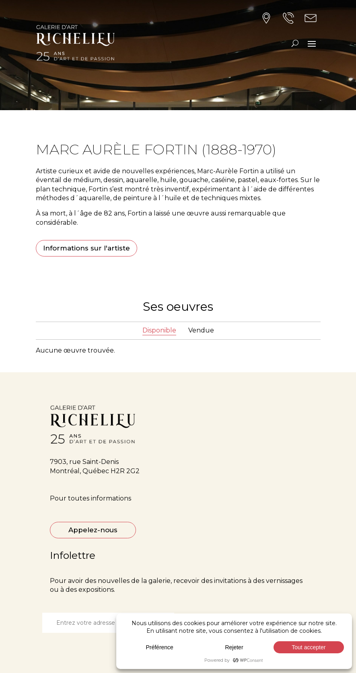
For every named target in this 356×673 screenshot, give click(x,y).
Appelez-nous (92, 530)
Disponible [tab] (159, 330)
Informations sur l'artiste (86, 248)
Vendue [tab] (201, 330)
